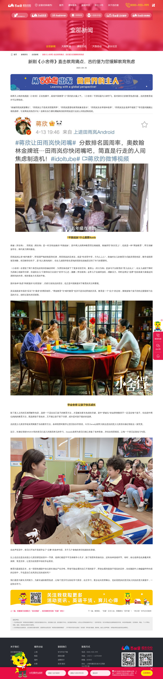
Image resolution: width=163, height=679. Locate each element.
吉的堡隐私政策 (129, 671)
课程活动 (81, 46)
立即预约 (147, 673)
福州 (35, 660)
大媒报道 (66, 46)
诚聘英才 (61, 660)
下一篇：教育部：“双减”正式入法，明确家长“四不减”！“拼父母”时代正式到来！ (120, 611)
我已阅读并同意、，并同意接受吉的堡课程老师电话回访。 (124, 673)
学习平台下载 (63, 652)
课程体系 (72, 5)
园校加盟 (61, 656)
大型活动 (97, 46)
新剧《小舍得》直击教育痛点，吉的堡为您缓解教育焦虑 (63, 54)
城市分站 (38, 647)
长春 (35, 664)
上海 (35, 652)
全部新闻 (50, 46)
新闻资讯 (85, 5)
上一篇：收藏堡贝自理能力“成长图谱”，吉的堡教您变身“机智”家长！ (37, 611)
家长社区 (112, 46)
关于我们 (14, 647)
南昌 (35, 656)
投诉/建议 (61, 664)
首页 (61, 5)
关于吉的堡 (113, 5)
